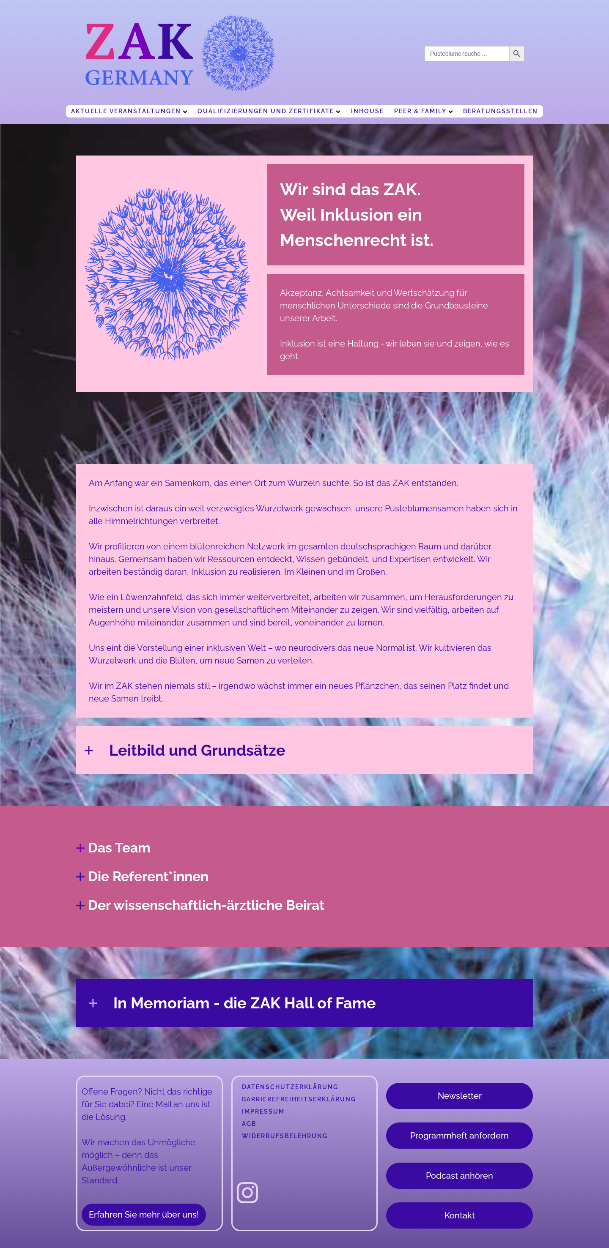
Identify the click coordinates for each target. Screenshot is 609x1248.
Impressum (263, 1111)
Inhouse (367, 111)
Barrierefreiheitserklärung (299, 1099)
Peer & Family (423, 111)
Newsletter (460, 1096)
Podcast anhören (459, 1176)
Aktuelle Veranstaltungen (129, 111)
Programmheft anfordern (459, 1136)
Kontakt (459, 1215)
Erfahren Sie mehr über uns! (144, 1215)
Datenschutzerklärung (290, 1087)
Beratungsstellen (500, 111)
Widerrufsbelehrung (285, 1136)
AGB (249, 1123)
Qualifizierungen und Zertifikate (269, 111)
